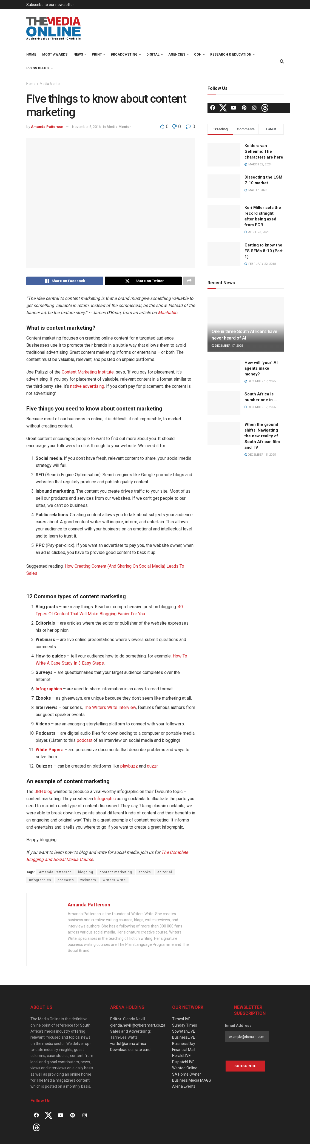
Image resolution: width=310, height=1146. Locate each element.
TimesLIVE (181, 1020)
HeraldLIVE (181, 1057)
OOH (197, 54)
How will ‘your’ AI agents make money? (261, 368)
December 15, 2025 (260, 454)
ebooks (144, 873)
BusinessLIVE (183, 1039)
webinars (88, 881)
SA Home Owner (186, 1075)
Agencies (176, 54)
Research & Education (230, 54)
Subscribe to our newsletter (50, 4)
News (78, 54)
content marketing (115, 873)
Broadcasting (124, 54)
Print (97, 54)
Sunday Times (184, 1026)
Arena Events (183, 1088)
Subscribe (245, 1067)
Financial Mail (183, 1051)
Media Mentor (50, 84)
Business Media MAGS (191, 1082)
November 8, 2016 (86, 127)
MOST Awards (54, 54)
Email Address (238, 1027)
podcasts (66, 881)
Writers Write (114, 881)
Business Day (183, 1045)
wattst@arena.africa (128, 1045)
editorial (164, 873)
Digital (153, 54)
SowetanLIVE (183, 1032)
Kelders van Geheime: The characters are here (263, 151)
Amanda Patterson (47, 127)
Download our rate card (130, 1051)
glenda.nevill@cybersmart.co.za (137, 1026)
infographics (40, 881)
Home (31, 54)
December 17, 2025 (227, 345)
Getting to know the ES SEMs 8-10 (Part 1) (263, 251)
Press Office (38, 68)
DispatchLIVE (183, 1063)
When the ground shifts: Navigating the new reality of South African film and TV (262, 436)
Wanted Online (184, 1069)
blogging (85, 873)
